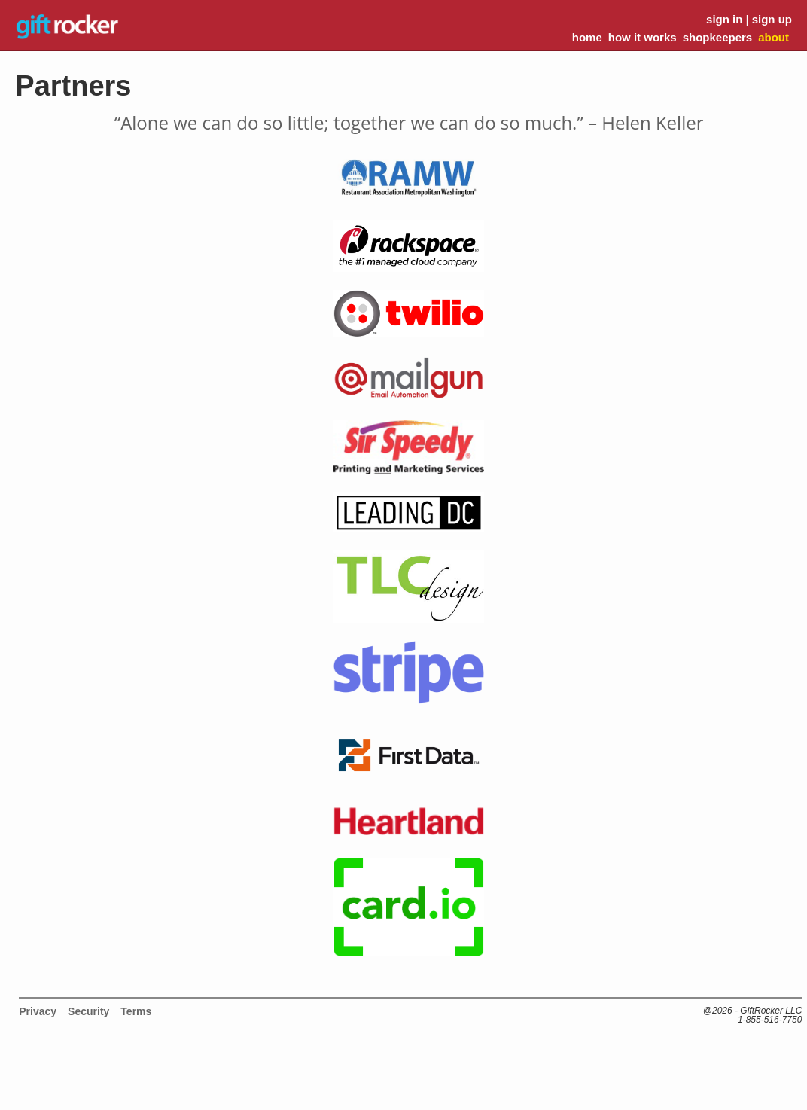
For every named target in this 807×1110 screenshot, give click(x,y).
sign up (772, 19)
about (773, 37)
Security (88, 1011)
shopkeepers (718, 37)
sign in (724, 19)
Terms (135, 1011)
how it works (642, 37)
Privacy (37, 1011)
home (587, 37)
